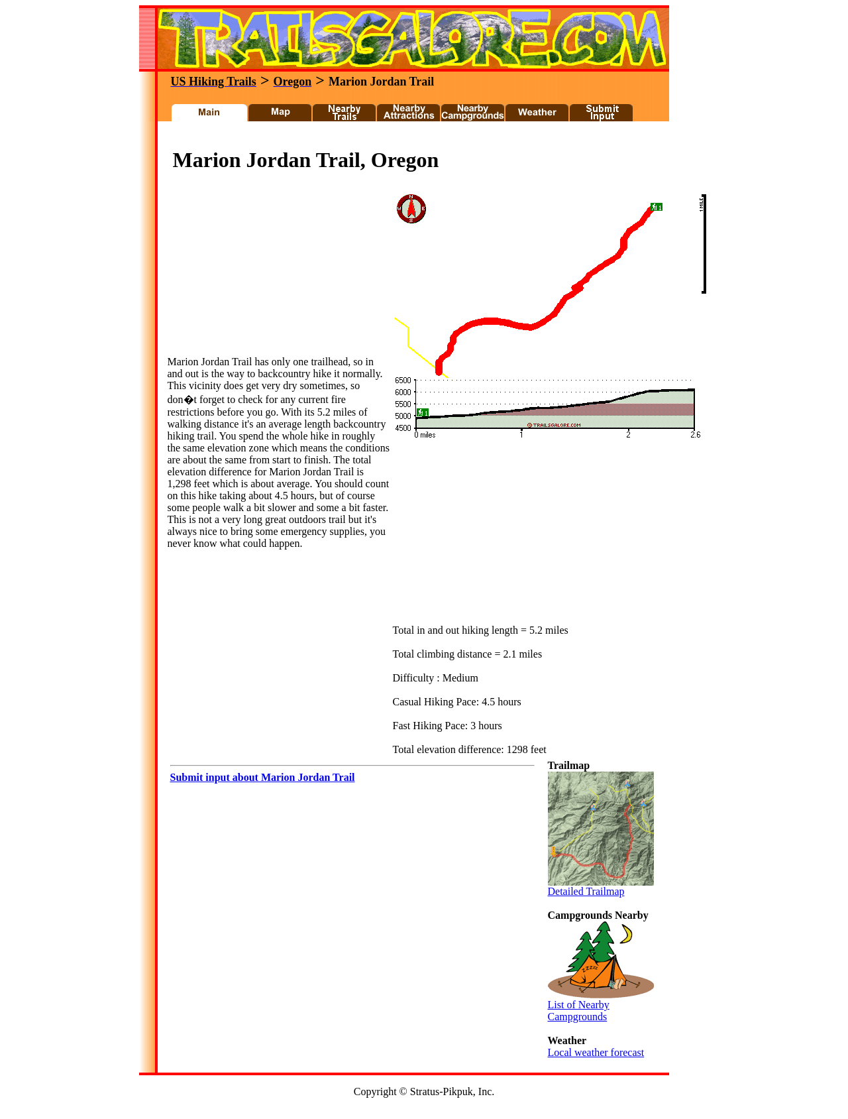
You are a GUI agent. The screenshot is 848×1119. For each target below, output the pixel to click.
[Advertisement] (407, 138)
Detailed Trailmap (601, 886)
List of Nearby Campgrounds (601, 1006)
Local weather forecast (596, 1052)
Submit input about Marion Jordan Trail (262, 777)
